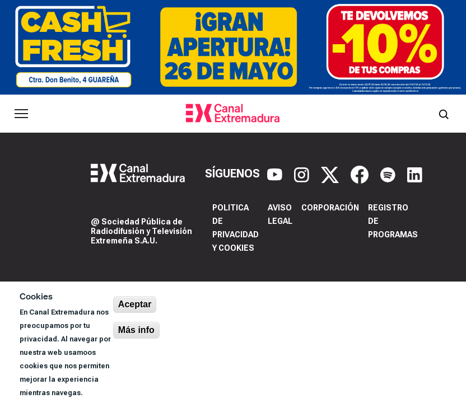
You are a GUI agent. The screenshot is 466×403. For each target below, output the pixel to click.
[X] (331, 173)
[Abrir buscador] (443, 113)
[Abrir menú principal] (21, 113)
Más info (136, 330)
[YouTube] (276, 173)
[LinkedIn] (414, 173)
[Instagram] (303, 173)
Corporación (330, 207)
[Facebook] (361, 173)
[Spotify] (389, 173)
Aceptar (135, 304)
